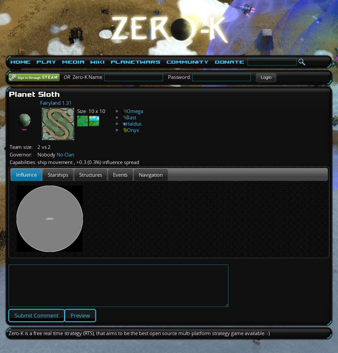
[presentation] (26, 174)
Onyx (130, 130)
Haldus (131, 124)
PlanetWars (135, 62)
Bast (129, 117)
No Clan (65, 154)
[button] (266, 77)
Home (20, 62)
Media (73, 62)
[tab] (26, 175)
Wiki (97, 62)
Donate (229, 62)
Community (187, 62)
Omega (132, 111)
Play (46, 62)
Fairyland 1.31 (56, 103)
